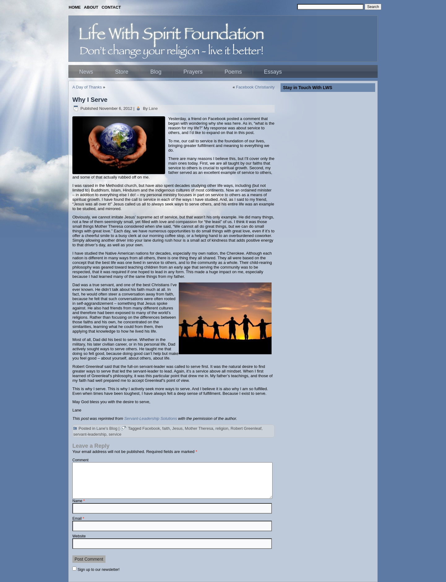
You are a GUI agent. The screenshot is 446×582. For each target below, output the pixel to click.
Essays (273, 72)
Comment (80, 460)
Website (79, 536)
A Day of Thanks (87, 87)
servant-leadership (89, 434)
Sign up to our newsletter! (99, 569)
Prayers (193, 72)
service (115, 434)
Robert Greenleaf (246, 428)
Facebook (151, 428)
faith (166, 428)
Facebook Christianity (255, 87)
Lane (153, 108)
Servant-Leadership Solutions (150, 418)
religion (221, 428)
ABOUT (91, 7)
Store (121, 72)
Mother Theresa (199, 428)
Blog (155, 72)
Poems (233, 72)
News (86, 72)
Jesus (177, 428)
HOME (75, 7)
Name (78, 501)
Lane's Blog (107, 428)
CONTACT (111, 7)
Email (78, 518)
